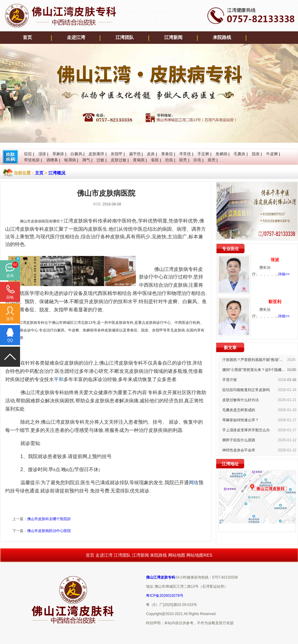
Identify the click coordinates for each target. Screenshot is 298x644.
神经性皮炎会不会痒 (238, 450)
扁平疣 (135, 154)
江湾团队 (125, 37)
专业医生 (230, 248)
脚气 (86, 160)
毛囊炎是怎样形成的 (238, 410)
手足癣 (203, 154)
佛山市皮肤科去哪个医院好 (49, 519)
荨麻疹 (58, 154)
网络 (194, 482)
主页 (39, 172)
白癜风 (76, 154)
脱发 (256, 154)
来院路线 (222, 37)
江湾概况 (56, 172)
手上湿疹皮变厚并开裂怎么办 (246, 430)
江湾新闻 (173, 37)
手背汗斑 (229, 380)
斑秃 (183, 160)
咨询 (10, 276)
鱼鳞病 (221, 154)
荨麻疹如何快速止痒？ (240, 420)
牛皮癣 (272, 154)
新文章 (230, 347)
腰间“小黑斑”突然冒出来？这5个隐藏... (253, 370)
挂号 (10, 319)
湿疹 (42, 154)
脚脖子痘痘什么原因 (238, 440)
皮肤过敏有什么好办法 (240, 400)
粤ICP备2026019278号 (164, 595)
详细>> (283, 274)
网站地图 (176, 555)
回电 (10, 297)
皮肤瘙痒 (96, 154)
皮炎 (151, 154)
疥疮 (197, 160)
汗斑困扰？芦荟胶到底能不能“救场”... (252, 360)
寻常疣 (185, 154)
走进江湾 (76, 37)
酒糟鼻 (52, 160)
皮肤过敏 (118, 160)
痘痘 (28, 154)
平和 (59, 379)
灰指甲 (117, 154)
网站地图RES (199, 555)
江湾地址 (230, 463)
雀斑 (155, 160)
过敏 (100, 160)
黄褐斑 (139, 160)
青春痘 (167, 154)
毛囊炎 (239, 154)
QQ (10, 340)
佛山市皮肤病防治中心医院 (49, 531)
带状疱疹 (32, 160)
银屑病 (70, 160)
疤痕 (169, 160)
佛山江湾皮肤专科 (160, 577)
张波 (275, 259)
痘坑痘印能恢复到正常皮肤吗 (246, 390)
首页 (27, 37)
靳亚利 (275, 301)
